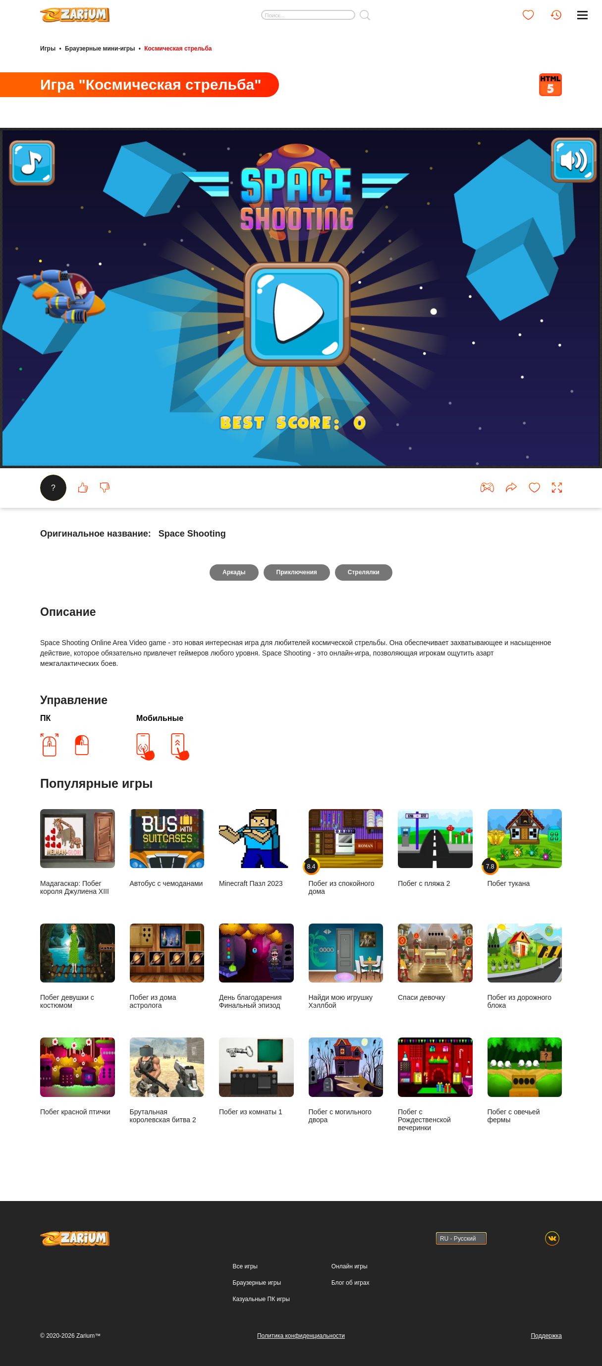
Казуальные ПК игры (261, 1299)
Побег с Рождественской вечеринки (435, 1085)
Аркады (234, 572)
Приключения (296, 572)
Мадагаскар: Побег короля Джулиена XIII (77, 852)
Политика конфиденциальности (301, 1335)
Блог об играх (350, 1282)
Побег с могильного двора (346, 1081)
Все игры (245, 1266)
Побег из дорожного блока (525, 967)
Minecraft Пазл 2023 (256, 848)
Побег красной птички (77, 1077)
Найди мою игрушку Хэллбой (346, 967)
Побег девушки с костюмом (77, 967)
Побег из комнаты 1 (256, 1077)
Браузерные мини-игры (100, 48)
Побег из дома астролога (167, 967)
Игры (47, 48)
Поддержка (546, 1335)
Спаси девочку (435, 963)
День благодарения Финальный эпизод (256, 967)
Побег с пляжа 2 (435, 848)
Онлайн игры (349, 1266)
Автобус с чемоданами (167, 848)
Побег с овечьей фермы (525, 1081)
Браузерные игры (257, 1282)
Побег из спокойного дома (346, 852)
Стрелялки (364, 572)
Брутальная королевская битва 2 (167, 1081)
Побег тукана (525, 848)
